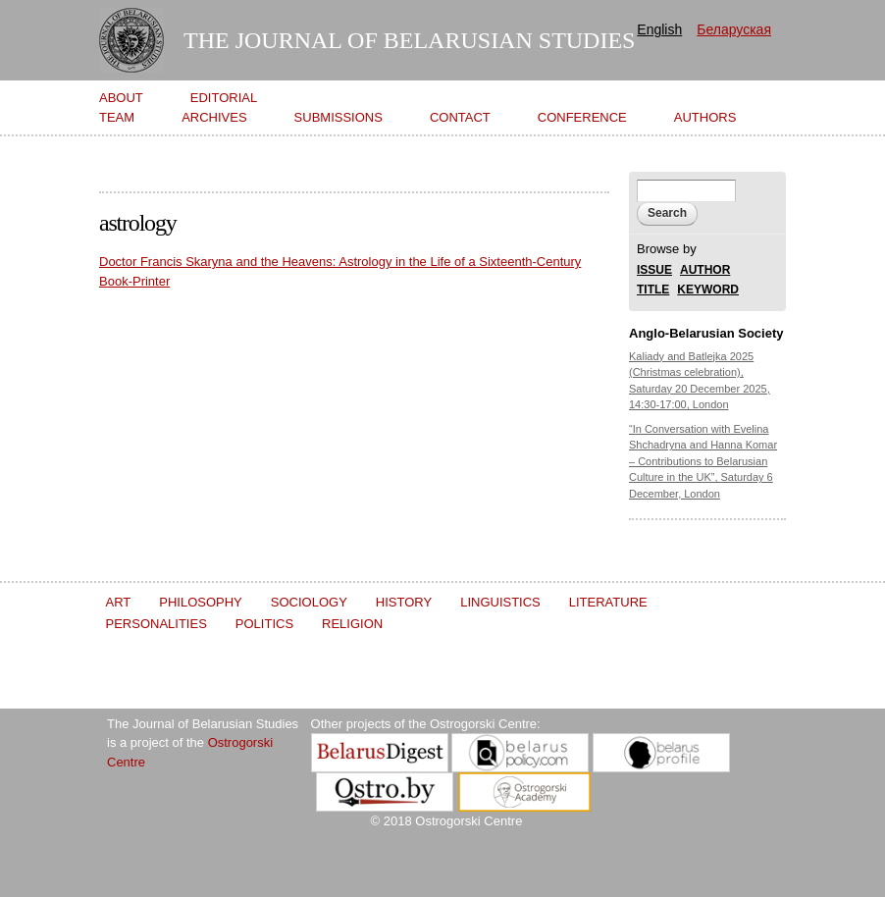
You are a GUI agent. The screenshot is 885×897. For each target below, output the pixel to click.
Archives (214, 117)
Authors (705, 117)
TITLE (653, 290)
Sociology (309, 602)
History (404, 602)
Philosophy (200, 602)
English (659, 29)
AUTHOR (705, 270)
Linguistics (500, 602)
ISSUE (654, 270)
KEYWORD (708, 290)
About (121, 97)
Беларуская (734, 29)
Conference (582, 117)
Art (118, 602)
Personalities (156, 623)
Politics (264, 623)
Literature (608, 602)
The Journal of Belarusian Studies (409, 40)
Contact (460, 117)
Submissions (338, 117)
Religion (352, 623)
